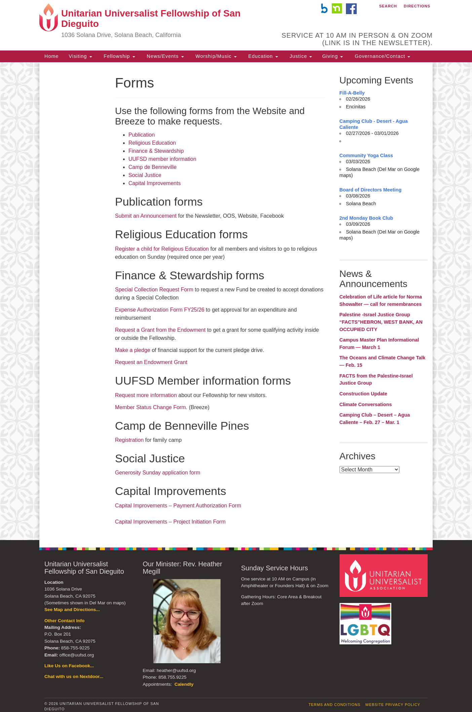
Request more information (146, 395)
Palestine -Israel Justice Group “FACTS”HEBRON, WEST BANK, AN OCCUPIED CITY (381, 322)
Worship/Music (215, 56)
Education (262, 56)
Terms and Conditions (335, 705)
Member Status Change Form (150, 407)
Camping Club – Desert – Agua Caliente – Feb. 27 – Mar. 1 (375, 418)
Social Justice (144, 175)
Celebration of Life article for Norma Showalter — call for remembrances (381, 300)
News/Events (164, 56)
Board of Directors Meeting (371, 189)
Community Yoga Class (366, 155)
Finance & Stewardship (156, 151)
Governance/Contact (381, 56)
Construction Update (363, 393)
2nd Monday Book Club (366, 218)
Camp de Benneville (152, 167)
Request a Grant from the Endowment (160, 330)
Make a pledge (132, 350)
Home (51, 56)
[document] (236, 301)
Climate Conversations (366, 404)
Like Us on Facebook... (69, 665)
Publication (141, 135)
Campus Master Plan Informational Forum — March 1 (379, 343)
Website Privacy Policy (392, 705)
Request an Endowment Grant (151, 362)
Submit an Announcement (145, 216)
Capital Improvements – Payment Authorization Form (178, 505)
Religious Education (152, 143)
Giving (332, 56)
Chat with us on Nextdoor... (73, 676)
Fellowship (118, 56)
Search (388, 6)
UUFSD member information (162, 159)
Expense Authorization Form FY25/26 (159, 310)
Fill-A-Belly (352, 93)
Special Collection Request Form (154, 289)
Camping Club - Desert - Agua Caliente (374, 124)
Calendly (184, 684)
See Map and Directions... (72, 609)
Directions (417, 6)
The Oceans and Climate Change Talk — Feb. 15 (383, 361)
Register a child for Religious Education (162, 249)
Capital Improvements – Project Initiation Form (170, 522)
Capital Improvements (154, 183)
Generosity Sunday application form (157, 472)
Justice (300, 56)
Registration (129, 440)
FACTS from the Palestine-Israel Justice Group (376, 379)
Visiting (80, 56)
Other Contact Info (64, 620)
